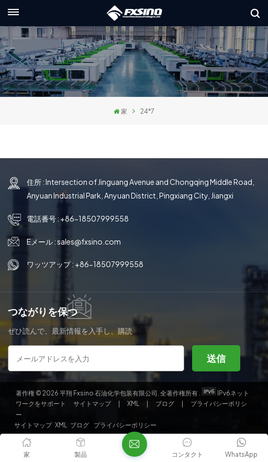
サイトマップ (92, 404)
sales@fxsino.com (89, 241)
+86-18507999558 (94, 218)
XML (133, 404)
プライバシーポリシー (125, 425)
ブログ (165, 404)
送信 (216, 358)
